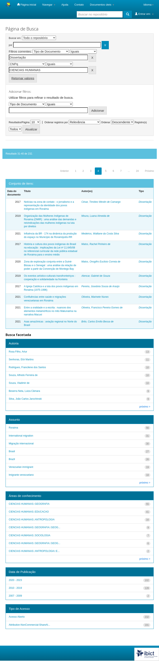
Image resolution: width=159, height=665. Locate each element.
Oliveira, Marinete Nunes (95, 296)
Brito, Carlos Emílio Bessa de (97, 321)
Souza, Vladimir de (19, 383)
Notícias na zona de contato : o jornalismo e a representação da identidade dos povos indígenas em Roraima (49, 205)
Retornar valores (23, 78)
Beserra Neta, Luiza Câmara (24, 391)
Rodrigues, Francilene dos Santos (27, 367)
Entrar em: (144, 13)
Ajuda (65, 4)
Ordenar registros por (56, 122)
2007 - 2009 (15, 595)
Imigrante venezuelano (21, 474)
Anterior (64, 171)
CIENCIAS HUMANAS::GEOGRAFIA (29, 503)
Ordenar (105, 122)
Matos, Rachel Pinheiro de (95, 244)
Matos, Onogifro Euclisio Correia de (100, 261)
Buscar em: (15, 38)
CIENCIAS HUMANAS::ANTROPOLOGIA (32, 519)
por (10, 45)
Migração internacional (21, 443)
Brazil (12, 459)
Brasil (12, 451)
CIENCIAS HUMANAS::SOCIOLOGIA (29, 535)
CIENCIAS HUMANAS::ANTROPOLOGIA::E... (34, 551)
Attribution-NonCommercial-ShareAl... (29, 624)
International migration (21, 435)
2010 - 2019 (15, 588)
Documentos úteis (102, 4)
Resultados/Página (19, 122)
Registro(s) (141, 122)
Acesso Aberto (17, 616)
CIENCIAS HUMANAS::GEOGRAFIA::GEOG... (34, 527)
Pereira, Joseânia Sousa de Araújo (100, 286)
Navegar (48, 4)
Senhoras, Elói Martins (21, 359)
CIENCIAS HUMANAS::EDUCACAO (29, 511)
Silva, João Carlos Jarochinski (25, 398)
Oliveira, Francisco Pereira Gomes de (102, 307)
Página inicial (26, 4)
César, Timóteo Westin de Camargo (101, 201)
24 (137, 171)
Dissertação (145, 201)
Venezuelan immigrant (21, 467)
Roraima (13, 427)
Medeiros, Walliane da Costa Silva (100, 233)
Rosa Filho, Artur (18, 351)
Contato (79, 4)
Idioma (148, 4)
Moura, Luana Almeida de (95, 215)
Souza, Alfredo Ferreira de (23, 375)
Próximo (149, 171)
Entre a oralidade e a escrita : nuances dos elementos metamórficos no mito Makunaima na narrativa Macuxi (50, 311)
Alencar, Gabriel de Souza (95, 275)
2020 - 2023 (15, 580)
